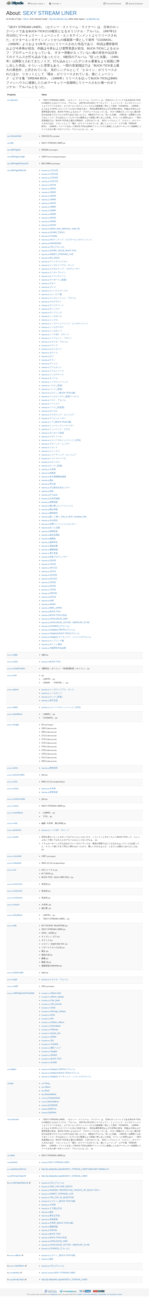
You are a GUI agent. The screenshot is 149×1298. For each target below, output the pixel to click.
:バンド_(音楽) (51, 389)
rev (11, 870)
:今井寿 (48, 469)
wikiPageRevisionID (18, 163)
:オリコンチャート (53, 276)
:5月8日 (48, 582)
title (10, 143)
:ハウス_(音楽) (51, 385)
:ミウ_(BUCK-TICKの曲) (56, 422)
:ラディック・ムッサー (55, 444)
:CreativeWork (50, 1098)
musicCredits (16, 799)
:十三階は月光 (51, 1208)
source (13, 904)
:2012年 (48, 225)
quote (12, 837)
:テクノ (48, 360)
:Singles (49, 1051)
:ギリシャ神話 (51, 644)
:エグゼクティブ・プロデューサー (60, 269)
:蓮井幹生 (49, 542)
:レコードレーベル (53, 458)
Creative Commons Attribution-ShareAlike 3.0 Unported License (99, 1294)
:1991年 (48, 188)
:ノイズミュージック (54, 382)
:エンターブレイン (53, 272)
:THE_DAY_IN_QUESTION (57, 1197)
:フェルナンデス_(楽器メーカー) (60, 396)
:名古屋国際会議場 (53, 476)
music (13, 788)
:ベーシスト (50, 403)
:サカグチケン (51, 301)
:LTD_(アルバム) (52, 247)
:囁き (47, 480)
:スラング (49, 345)
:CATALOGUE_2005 (54, 619)
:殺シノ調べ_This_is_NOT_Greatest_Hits (63, 516)
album (15, 1255)
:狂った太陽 (50, 527)
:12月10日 (49, 174)
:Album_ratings (52, 997)
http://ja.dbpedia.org (58, 19)
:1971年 (48, 185)
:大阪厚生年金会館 (53, 648)
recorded (14, 856)
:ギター (48, 283)
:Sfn (47, 1040)
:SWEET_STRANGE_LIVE (57, 254)
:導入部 (48, 484)
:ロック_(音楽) (51, 465)
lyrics (12, 768)
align (12, 655)
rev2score (14, 891)
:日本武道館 (50, 498)
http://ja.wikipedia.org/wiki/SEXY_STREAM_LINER (64, 1176)
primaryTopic (16, 1279)
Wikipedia (53, 1294)
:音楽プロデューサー (54, 557)
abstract (12, 100)
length (13, 724)
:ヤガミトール (51, 436)
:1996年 (48, 199)
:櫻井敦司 (49, 513)
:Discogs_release (53, 1011)
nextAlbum (15, 813)
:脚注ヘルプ (51, 1048)
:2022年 (48, 560)
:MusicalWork (48, 1094)
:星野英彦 (49, 502)
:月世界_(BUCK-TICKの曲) (57, 1223)
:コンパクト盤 (51, 294)
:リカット (49, 447)
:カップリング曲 (52, 640)
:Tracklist (49, 1044)
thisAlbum (14, 915)
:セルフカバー (51, 349)
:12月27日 (49, 181)
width (12, 986)
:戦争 (47, 491)
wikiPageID (14, 150)
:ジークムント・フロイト (56, 338)
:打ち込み (49, 495)
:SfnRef (49, 1055)
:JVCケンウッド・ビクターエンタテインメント (66, 239)
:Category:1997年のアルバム (58, 630)
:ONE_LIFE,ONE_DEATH (56, 1186)
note (12, 823)
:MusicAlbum (50, 1101)
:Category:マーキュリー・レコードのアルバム (66, 637)
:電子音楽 (49, 553)
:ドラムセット (51, 367)
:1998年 (48, 207)
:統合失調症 (50, 535)
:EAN (48, 1015)
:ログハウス (50, 462)
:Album (45, 1087)
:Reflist (48, 1037)
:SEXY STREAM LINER (55, 1162)
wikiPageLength (16, 156)
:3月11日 (49, 568)
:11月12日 (49, 170)
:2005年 (48, 221)
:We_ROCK (50, 258)
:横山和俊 (49, 509)
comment (13, 1119)
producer (14, 830)
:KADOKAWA (51, 243)
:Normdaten (51, 1026)
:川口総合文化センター (55, 487)
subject (11, 1069)
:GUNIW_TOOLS (53, 232)
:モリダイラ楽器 (52, 433)
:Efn (47, 1018)
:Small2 (49, 1062)
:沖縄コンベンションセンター (58, 524)
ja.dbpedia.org (92, 19)
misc (12, 781)
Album (26, 19)
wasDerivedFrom (16, 1169)
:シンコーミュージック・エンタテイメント (64, 323)
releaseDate (14, 136)
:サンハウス (50, 309)
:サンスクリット (52, 305)
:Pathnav (49, 1029)
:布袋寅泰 (49, 1219)
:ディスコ (49, 363)
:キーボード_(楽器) (53, 280)
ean (12, 675)
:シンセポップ (51, 331)
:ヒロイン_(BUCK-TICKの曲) (58, 393)
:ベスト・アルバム (53, 400)
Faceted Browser (112, 3)
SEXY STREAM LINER (50, 13)
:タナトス (49, 352)
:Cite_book (50, 1000)
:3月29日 (49, 575)
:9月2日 (48, 597)
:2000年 (48, 214)
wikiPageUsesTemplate (20, 993)
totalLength (15, 972)
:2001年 (48, 218)
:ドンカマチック (52, 374)
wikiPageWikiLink (16, 170)
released (14, 863)
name (12, 806)
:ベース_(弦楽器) (52, 407)
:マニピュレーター (53, 418)
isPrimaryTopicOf (16, 1176)
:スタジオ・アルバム (54, 342)
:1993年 (48, 196)
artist (12, 661)
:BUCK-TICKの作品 (54, 615)
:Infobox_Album (52, 1022)
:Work (45, 1090)
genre (12, 689)
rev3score (14, 898)
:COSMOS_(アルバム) (55, 626)
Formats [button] (55, 3)
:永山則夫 (49, 520)
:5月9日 (48, 586)
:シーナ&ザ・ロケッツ (55, 334)
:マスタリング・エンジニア (57, 414)
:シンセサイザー (52, 327)
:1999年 (48, 210)
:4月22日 (49, 578)
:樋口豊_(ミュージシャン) (56, 506)
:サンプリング (51, 312)
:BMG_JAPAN (51, 608)
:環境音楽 (49, 531)
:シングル (49, 320)
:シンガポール (51, 316)
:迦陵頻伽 (49, 549)
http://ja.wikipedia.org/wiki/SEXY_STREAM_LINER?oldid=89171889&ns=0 (75, 1169)
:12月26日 (49, 177)
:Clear (48, 1007)
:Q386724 (48, 1109)
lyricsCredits (15, 775)
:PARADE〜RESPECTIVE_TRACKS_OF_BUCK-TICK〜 (70, 1190)
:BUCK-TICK (51, 611)
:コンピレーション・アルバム (58, 298)
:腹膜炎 (48, 538)
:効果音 (48, 473)
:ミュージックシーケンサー (57, 425)
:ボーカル (49, 411)
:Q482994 (48, 1112)
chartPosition (16, 668)
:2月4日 (48, 564)
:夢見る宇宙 (50, 1215)
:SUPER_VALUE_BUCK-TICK (58, 250)
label (12, 707)
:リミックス (50, 451)
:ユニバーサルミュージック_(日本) (61, 440)
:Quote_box (51, 1033)
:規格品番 (49, 546)
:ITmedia (49, 236)
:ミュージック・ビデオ (55, 429)
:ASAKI (48, 604)
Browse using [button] (36, 3)
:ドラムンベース (52, 371)
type (12, 979)
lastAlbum (14, 714)
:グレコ (48, 287)
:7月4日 (48, 589)
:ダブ (47, 356)
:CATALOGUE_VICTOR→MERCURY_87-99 (65, 622)
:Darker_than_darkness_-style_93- (60, 228)
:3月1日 (48, 571)
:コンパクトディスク (54, 290)
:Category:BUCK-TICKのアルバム (60, 633)
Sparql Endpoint (134, 3)
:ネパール (49, 378)
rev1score (14, 884)
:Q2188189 (49, 1105)
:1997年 (48, 203)
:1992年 (48, 192)
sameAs (12, 1162)
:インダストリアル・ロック (57, 265)
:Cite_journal (51, 1004)
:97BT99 (49, 593)
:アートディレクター (54, 261)
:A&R (47, 600)
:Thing (45, 1083)
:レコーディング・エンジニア (58, 455)
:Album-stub (51, 993)
